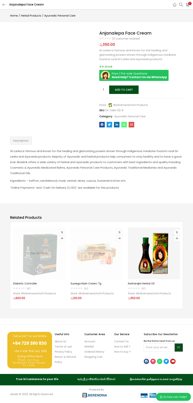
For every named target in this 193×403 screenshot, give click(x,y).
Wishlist (89, 346)
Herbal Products (31, 15)
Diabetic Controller (25, 283)
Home (14, 15)
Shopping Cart (93, 356)
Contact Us (121, 341)
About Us (60, 341)
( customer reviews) (126, 38)
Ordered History (94, 351)
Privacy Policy (63, 351)
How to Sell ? (122, 346)
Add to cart (123, 89)
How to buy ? (122, 351)
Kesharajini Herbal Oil (141, 283)
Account (89, 341)
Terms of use (63, 346)
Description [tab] (21, 140)
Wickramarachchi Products (130, 104)
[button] (187, 4)
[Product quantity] (103, 89)
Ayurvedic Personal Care (60, 15)
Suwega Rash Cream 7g (86, 283)
